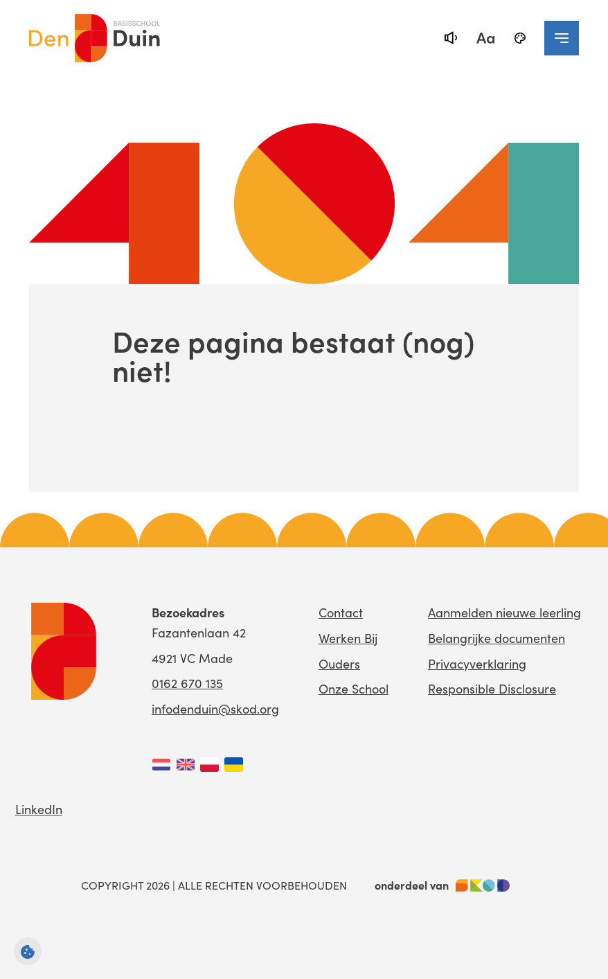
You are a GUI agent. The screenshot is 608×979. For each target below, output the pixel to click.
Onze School (353, 688)
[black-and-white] (520, 38)
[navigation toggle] (561, 38)
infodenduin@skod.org (215, 708)
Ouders (339, 663)
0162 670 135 (187, 682)
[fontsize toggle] (485, 38)
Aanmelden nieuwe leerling (504, 612)
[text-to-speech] (450, 38)
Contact (341, 612)
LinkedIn (38, 809)
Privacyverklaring (477, 663)
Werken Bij (348, 637)
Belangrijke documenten (496, 637)
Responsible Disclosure (492, 688)
